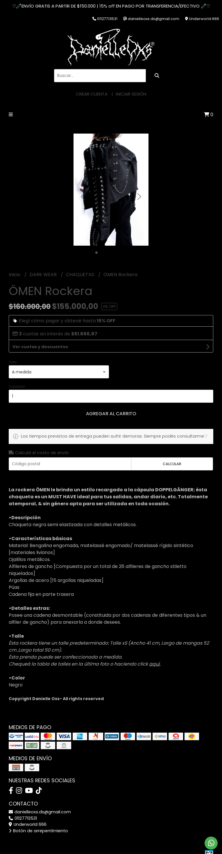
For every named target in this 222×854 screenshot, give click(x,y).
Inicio (15, 274)
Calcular (172, 463)
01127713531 (23, 818)
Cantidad (17, 386)
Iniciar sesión (131, 94)
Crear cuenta (92, 94)
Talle (13, 362)
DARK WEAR (44, 274)
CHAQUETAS (80, 274)
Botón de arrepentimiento (38, 831)
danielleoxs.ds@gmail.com (40, 812)
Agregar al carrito (111, 413)
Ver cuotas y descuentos (40, 347)
